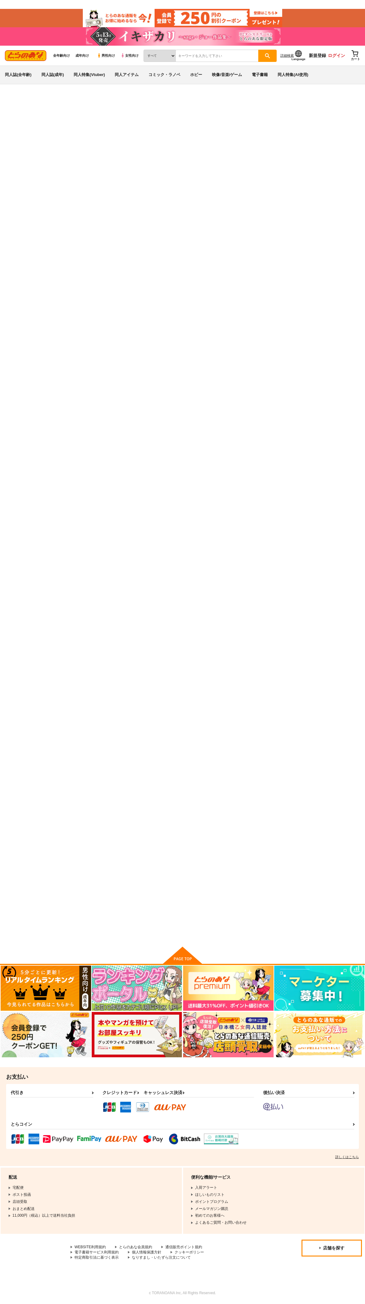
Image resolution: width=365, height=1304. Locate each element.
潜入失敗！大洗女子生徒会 (331, 586)
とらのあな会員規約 (135, 1247)
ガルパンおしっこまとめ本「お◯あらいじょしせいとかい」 (272, 881)
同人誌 (40, 101)
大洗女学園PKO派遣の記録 (272, 586)
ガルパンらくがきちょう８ (272, 290)
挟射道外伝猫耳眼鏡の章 (212, 732)
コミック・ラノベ (164, 74)
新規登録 (317, 55)
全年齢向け (61, 55)
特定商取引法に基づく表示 (97, 1257)
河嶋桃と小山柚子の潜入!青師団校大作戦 (305, 130)
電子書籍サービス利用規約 (97, 1252)
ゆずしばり (84, 876)
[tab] (106, 192)
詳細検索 (287, 55)
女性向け (130, 55)
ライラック (142, 876)
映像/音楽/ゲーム (227, 74)
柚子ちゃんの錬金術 (208, 440)
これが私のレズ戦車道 (268, 440)
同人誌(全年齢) (18, 74)
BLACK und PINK (323, 440)
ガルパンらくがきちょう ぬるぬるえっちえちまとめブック (214, 295)
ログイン (336, 55)
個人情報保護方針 (146, 1252)
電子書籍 (260, 74)
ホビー (196, 74)
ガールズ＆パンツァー (62, 118)
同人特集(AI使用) (293, 74)
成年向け (82, 55)
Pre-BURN (142, 586)
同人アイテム (127, 74)
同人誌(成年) (52, 74)
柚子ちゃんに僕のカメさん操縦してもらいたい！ (98, 589)
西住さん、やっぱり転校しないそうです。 (98, 734)
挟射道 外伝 (259, 732)
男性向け (106, 55)
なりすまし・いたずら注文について (161, 1257)
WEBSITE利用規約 (90, 1247)
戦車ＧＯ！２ (144, 732)
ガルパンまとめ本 (323, 290)
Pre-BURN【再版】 (208, 586)
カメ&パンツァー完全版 (211, 876)
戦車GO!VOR (86, 440)
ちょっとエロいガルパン (154, 440)
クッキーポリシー (189, 1252)
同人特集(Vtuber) (89, 74)
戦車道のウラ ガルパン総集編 (202, 130)
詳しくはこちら (347, 1157)
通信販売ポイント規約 (183, 1247)
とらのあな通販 (16, 101)
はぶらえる (243, 130)
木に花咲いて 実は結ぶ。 (329, 732)
